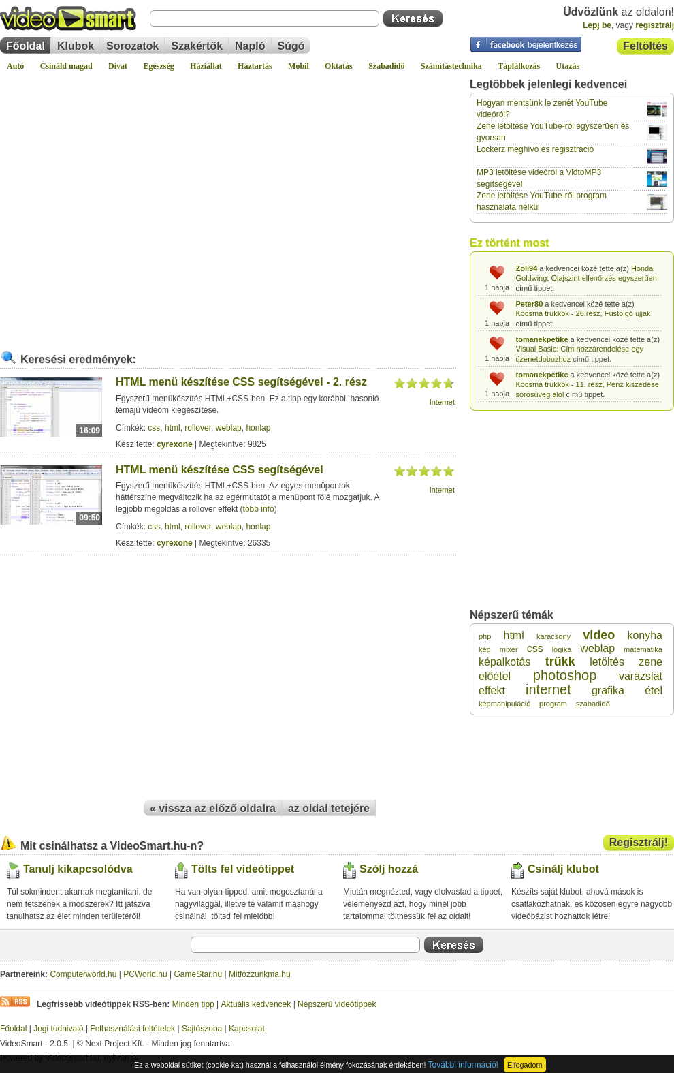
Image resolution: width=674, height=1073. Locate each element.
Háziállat (206, 66)
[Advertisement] (127, 205)
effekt (492, 690)
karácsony (553, 636)
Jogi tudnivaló (58, 1028)
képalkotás (505, 662)
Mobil (298, 66)
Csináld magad (66, 66)
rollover (197, 428)
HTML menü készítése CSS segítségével (219, 470)
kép (485, 649)
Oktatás (339, 66)
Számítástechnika (451, 66)
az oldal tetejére (329, 808)
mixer (509, 649)
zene (650, 662)
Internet (442, 402)
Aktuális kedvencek (256, 1004)
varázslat (640, 676)
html (172, 428)
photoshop (564, 675)
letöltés (607, 662)
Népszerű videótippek (337, 1004)
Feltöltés (645, 46)
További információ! (463, 1065)
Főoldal (25, 46)
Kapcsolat (247, 1028)
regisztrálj (654, 25)
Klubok (75, 46)
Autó (15, 66)
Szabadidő (386, 66)
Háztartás (255, 66)
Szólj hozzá (388, 869)
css (154, 428)
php (485, 636)
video (599, 635)
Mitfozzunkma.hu (260, 974)
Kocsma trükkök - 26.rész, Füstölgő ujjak (583, 313)
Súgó (291, 46)
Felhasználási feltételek (132, 1028)
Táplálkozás (519, 66)
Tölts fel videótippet (242, 869)
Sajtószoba (202, 1028)
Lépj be (597, 25)
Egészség (158, 66)
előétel (495, 676)
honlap (258, 428)
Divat (117, 66)
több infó (258, 509)
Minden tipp (193, 1004)
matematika (643, 649)
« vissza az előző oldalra (213, 808)
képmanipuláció (504, 704)
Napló (250, 46)
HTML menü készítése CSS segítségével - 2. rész (241, 382)
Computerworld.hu (83, 974)
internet (548, 689)
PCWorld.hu (145, 974)
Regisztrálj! (638, 842)
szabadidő (593, 704)
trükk (560, 661)
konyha (644, 635)
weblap (229, 428)
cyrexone (175, 444)
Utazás (568, 66)
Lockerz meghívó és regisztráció (535, 149)
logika (562, 649)
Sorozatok (132, 46)
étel (653, 690)
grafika (608, 690)
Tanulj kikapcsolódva (78, 869)
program (553, 704)
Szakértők (197, 46)
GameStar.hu (198, 974)
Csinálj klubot (563, 869)
